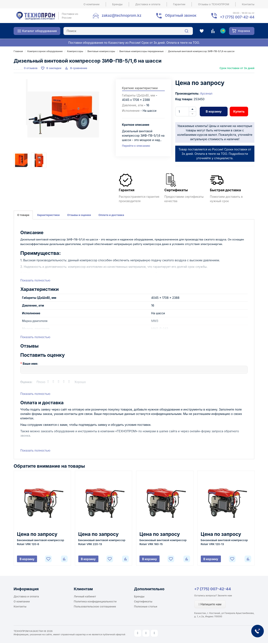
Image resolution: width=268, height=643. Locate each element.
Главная (18, 51)
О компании (91, 4)
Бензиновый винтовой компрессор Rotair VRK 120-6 (40, 542)
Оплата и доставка (111, 215)
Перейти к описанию (136, 145)
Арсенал (206, 93)
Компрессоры (75, 51)
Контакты (248, 4)
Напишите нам (210, 604)
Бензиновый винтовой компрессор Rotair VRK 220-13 (101, 542)
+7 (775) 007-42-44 (212, 589)
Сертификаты (143, 601)
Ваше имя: (30, 363)
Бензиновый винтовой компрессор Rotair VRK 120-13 (224, 542)
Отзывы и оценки (79, 215)
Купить (239, 111)
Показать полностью (35, 280)
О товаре (23, 215)
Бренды (117, 4)
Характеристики (48, 215)
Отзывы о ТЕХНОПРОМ (213, 4)
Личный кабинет (85, 596)
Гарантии (179, 4)
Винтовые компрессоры (101, 51)
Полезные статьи (145, 606)
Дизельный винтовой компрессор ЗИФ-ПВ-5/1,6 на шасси (201, 51)
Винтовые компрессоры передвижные (141, 51)
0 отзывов (30, 68)
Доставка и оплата (147, 4)
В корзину (214, 111)
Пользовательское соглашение (95, 606)
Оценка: (26, 382)
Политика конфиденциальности (95, 601)
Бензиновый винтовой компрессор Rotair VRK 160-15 (163, 542)
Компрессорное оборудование (45, 51)
